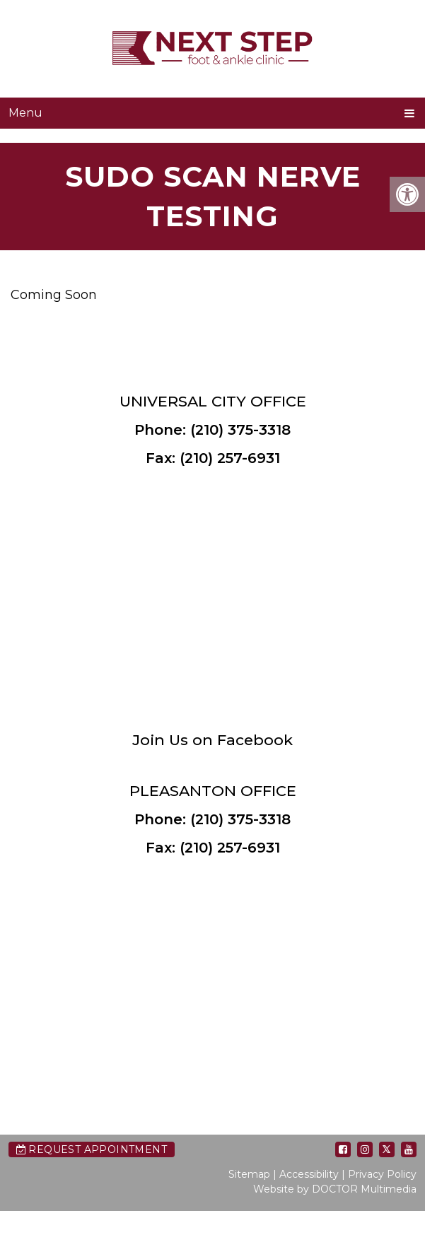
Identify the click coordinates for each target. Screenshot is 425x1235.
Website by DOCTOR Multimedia (335, 1189)
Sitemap (249, 1174)
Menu (25, 112)
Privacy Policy (382, 1174)
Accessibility (309, 1174)
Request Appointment (91, 1149)
